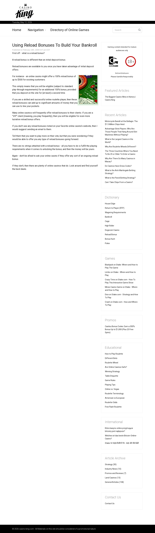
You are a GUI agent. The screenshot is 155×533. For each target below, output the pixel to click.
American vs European (115, 398)
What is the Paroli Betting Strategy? (120, 178)
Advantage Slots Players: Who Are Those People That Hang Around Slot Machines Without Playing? (121, 132)
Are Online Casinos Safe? (116, 367)
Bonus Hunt (110, 239)
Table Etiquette (111, 376)
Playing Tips (110, 385)
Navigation (36, 30)
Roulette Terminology (114, 393)
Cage (107, 221)
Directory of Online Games (69, 30)
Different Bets (111, 358)
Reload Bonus (111, 234)
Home (16, 30)
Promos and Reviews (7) (115, 473)
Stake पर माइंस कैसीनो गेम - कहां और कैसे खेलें (122, 443)
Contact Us (109, 503)
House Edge (110, 203)
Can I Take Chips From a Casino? (119, 182)
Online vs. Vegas (112, 389)
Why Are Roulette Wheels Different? (120, 147)
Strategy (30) (110, 464)
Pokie (107, 243)
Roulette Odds (111, 402)
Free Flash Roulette (113, 407)
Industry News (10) (113, 469)
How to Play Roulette (114, 354)
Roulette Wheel (111, 363)
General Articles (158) (114, 482)
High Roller (109, 226)
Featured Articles (117, 91)
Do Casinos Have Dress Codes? (118, 166)
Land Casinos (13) (112, 478)
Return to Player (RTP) (114, 208)
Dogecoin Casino (112, 230)
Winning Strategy (112, 371)
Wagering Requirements (115, 212)
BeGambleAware (122, 73)
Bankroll (108, 217)
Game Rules (110, 380)
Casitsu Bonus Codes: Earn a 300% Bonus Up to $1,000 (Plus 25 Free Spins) (120, 329)
